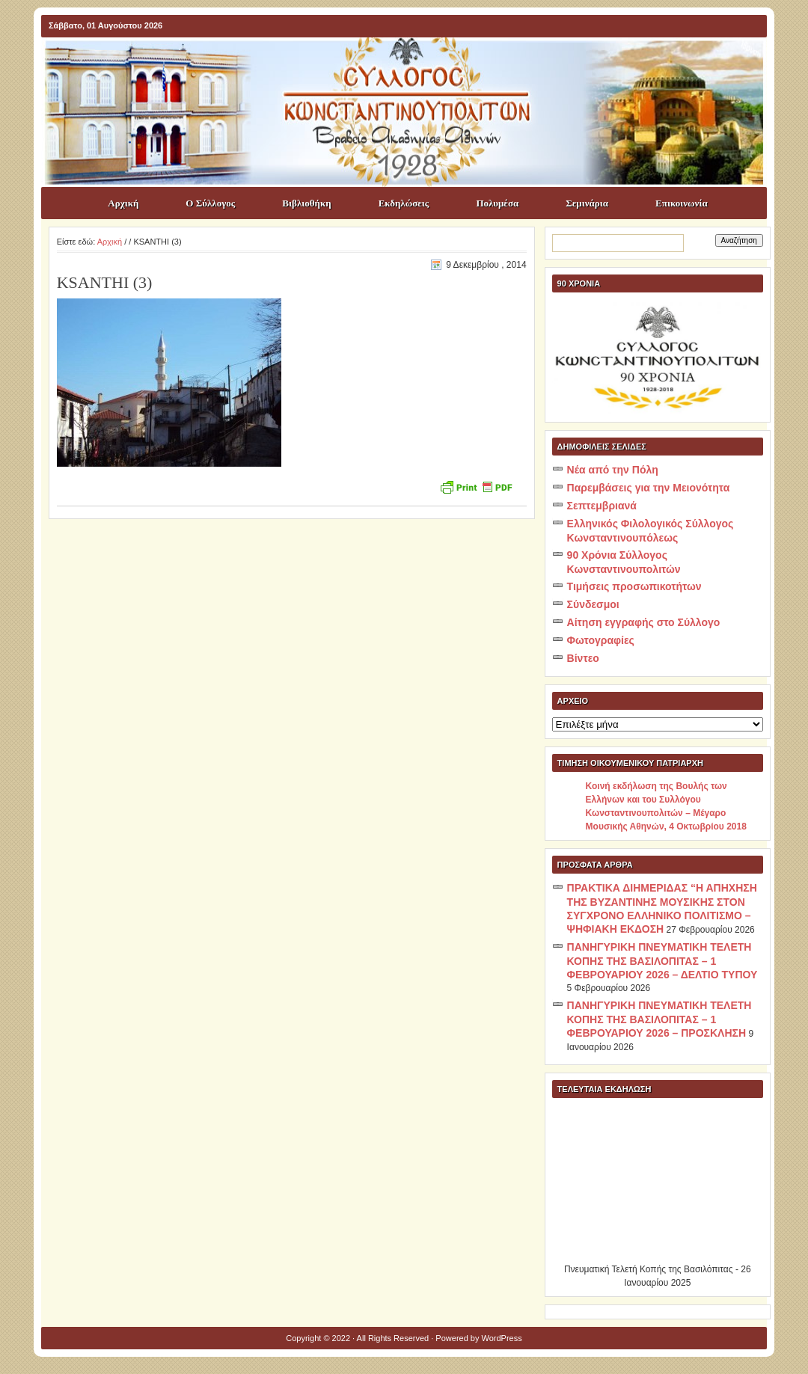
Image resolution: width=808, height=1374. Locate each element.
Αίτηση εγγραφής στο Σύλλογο (643, 622)
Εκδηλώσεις (404, 203)
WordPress (502, 1338)
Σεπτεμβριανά (602, 506)
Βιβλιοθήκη (306, 203)
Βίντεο (583, 658)
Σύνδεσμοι (593, 604)
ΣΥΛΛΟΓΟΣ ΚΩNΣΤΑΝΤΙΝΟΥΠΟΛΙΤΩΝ (411, 64)
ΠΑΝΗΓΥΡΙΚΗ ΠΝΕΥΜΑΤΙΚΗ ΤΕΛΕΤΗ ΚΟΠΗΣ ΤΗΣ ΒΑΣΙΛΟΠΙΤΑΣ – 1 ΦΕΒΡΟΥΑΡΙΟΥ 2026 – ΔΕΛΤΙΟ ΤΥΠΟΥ (662, 961)
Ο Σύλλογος (210, 203)
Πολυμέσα (497, 203)
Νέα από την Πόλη (612, 470)
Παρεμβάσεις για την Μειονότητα (648, 488)
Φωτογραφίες (600, 640)
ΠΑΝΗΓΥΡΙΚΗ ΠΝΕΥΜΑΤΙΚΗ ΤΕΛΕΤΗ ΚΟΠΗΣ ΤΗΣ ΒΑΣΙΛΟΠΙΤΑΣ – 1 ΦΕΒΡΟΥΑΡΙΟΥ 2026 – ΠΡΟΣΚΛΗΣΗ (659, 1019)
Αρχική (123, 203)
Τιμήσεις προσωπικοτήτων (634, 586)
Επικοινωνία (681, 203)
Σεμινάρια (587, 203)
